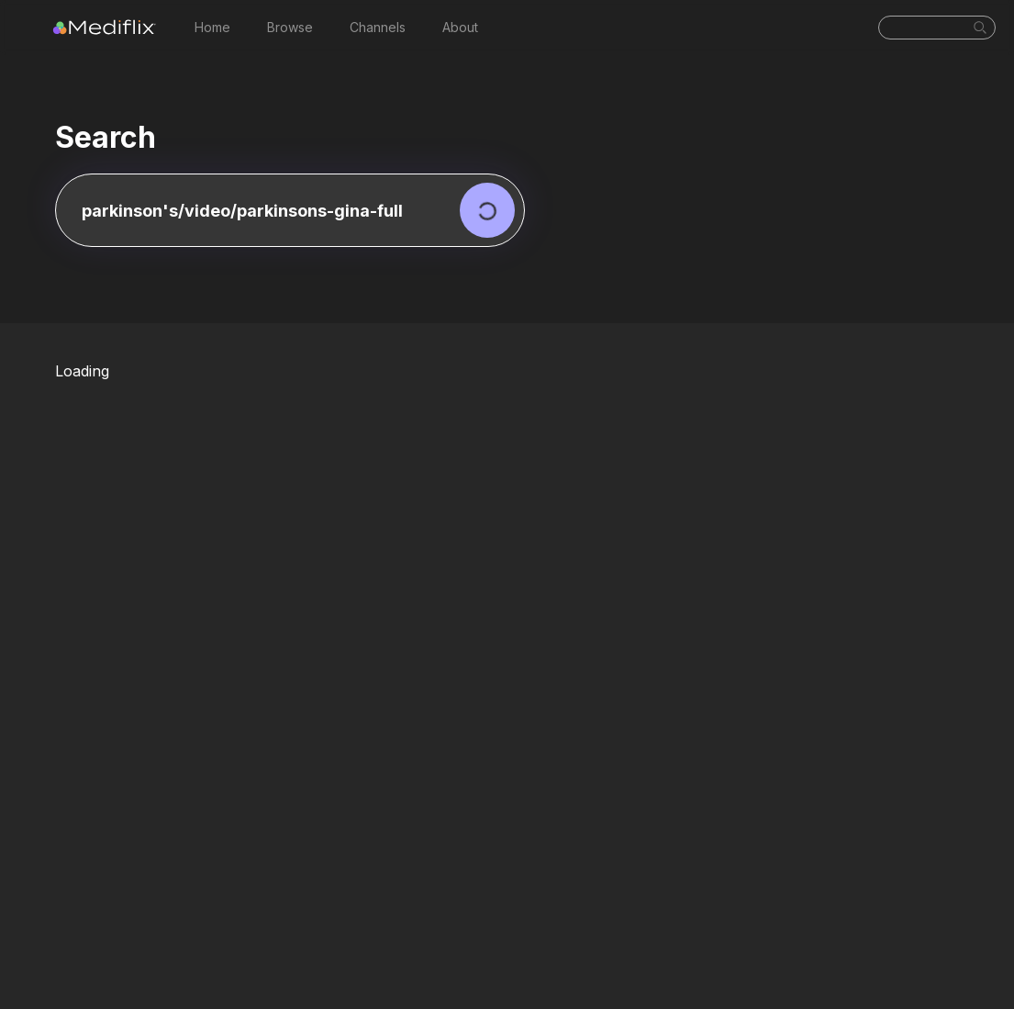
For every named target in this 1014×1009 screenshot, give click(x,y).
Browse (290, 27)
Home (212, 27)
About (460, 27)
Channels (378, 27)
